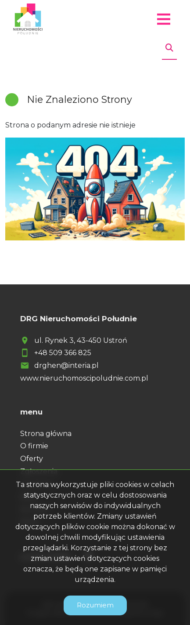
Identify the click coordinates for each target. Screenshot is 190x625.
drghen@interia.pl (66, 365)
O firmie (34, 446)
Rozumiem (95, 605)
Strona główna (46, 433)
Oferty (31, 458)
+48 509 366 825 (62, 353)
